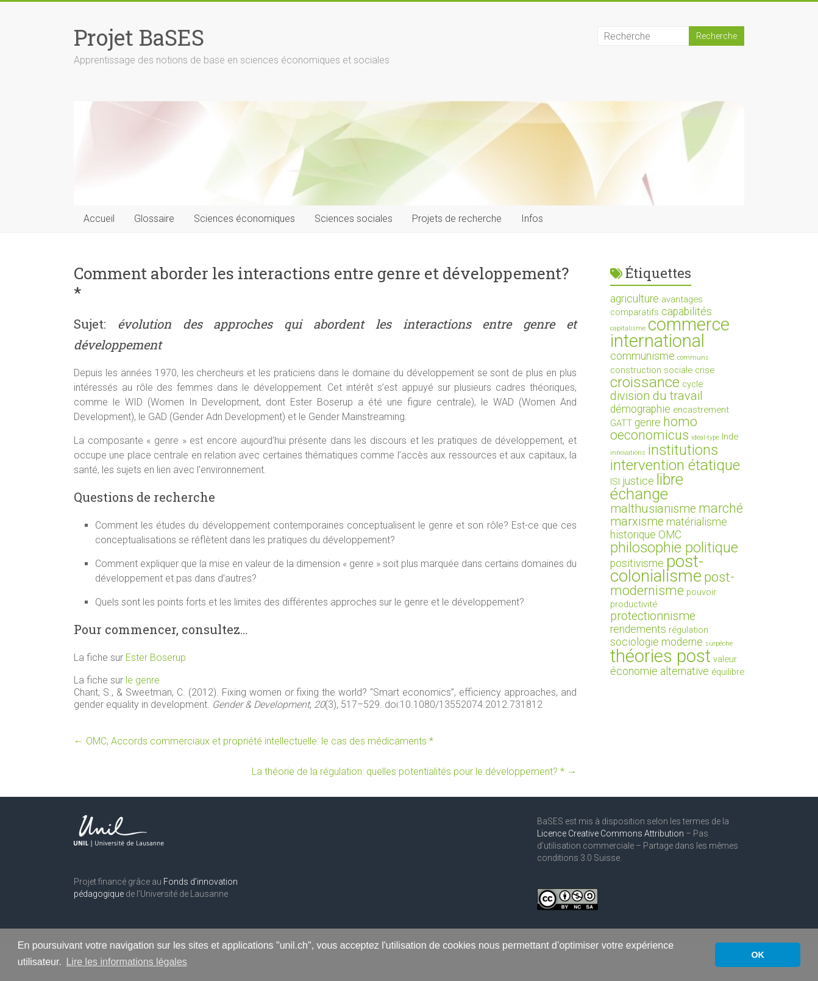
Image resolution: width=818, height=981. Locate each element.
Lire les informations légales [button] (126, 962)
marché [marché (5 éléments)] (721, 508)
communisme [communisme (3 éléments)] (642, 356)
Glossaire (154, 218)
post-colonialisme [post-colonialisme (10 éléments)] (656, 568)
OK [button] (757, 955)
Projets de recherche (457, 218)
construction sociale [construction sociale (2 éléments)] (651, 370)
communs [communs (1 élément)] (693, 358)
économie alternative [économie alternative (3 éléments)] (659, 671)
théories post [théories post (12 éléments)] (660, 656)
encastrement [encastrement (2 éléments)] (701, 409)
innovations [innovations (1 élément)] (628, 453)
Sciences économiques (244, 218)
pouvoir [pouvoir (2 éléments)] (701, 592)
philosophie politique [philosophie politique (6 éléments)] (674, 547)
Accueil (99, 218)
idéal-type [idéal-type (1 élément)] (705, 437)
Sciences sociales (354, 218)
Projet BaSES (139, 37)
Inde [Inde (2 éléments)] (730, 436)
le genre (143, 680)
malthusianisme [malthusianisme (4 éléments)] (653, 509)
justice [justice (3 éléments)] (638, 481)
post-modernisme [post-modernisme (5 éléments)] (672, 583)
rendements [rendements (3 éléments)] (638, 629)
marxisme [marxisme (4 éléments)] (637, 522)
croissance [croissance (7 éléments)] (645, 382)
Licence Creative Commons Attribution (610, 833)
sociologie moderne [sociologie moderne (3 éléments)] (656, 642)
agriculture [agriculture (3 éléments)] (634, 299)
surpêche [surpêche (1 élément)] (719, 643)
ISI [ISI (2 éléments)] (615, 481)
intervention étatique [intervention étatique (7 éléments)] (675, 465)
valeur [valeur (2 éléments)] (725, 659)
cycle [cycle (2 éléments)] (692, 384)
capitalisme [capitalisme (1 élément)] (628, 328)
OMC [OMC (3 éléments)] (669, 535)
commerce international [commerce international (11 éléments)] (670, 332)
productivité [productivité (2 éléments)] (633, 604)
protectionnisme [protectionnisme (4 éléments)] (652, 616)
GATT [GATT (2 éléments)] (621, 423)
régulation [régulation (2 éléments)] (688, 629)
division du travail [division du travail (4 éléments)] (656, 396)
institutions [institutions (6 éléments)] (683, 449)
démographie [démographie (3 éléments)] (640, 409)
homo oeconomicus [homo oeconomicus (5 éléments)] (653, 428)
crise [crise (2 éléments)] (704, 370)
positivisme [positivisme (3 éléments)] (637, 563)
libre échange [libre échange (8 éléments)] (646, 486)
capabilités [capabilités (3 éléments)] (686, 311)
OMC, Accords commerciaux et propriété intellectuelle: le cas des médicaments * (253, 741)
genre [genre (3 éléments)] (648, 422)
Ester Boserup (156, 657)
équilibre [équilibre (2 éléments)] (727, 671)
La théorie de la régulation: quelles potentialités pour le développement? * (414, 771)
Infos (532, 218)
